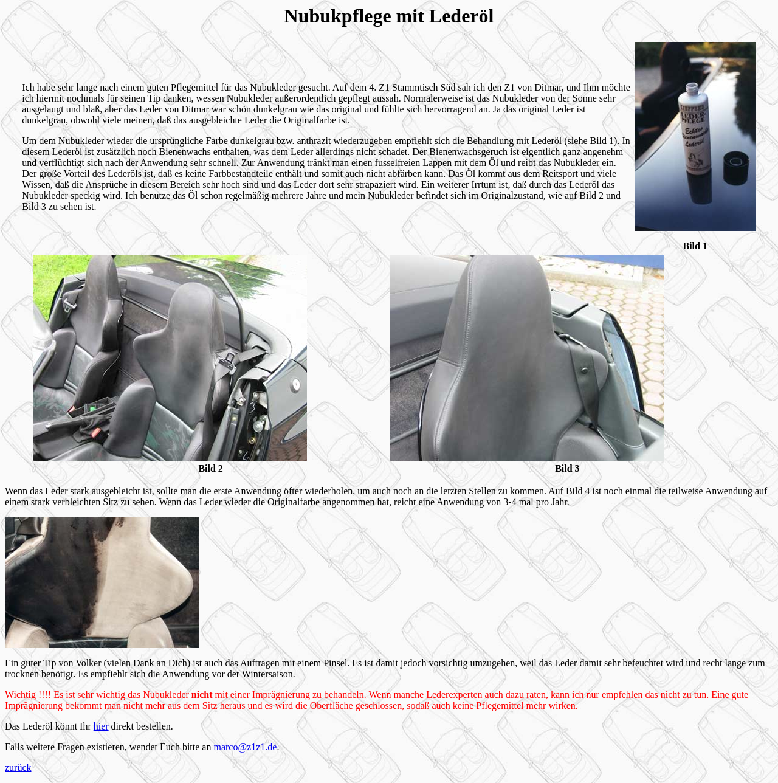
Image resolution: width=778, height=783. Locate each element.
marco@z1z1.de (245, 747)
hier (101, 726)
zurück (18, 767)
